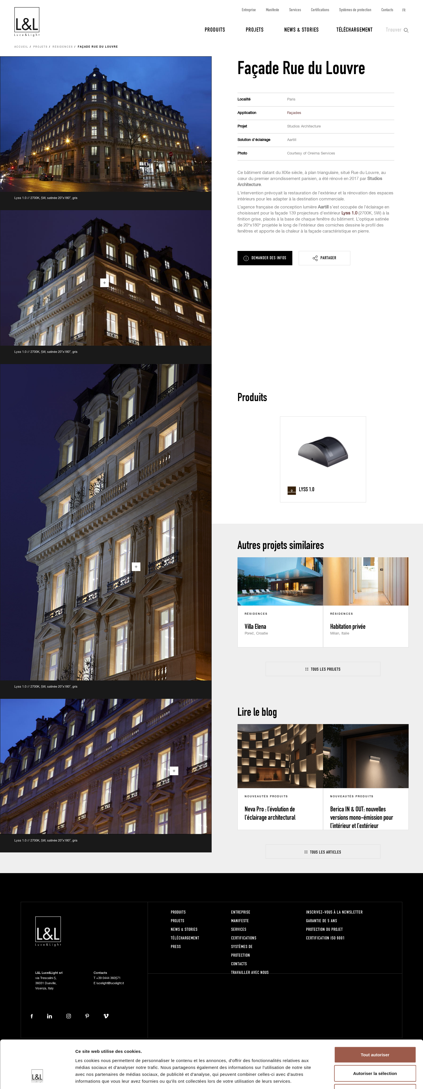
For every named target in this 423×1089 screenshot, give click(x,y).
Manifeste (272, 9)
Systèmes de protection (355, 9)
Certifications (320, 9)
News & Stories (301, 29)
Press (176, 946)
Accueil (21, 47)
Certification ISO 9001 (325, 938)
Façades (294, 113)
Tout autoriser (375, 1013)
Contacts (387, 9)
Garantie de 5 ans (321, 920)
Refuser (375, 1051)
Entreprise (249, 9)
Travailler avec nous (250, 972)
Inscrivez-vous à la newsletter (334, 912)
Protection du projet (324, 929)
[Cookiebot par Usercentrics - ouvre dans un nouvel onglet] (37, 1077)
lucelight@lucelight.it (110, 983)
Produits (215, 29)
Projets (255, 29)
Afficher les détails (316, 1077)
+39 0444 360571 (108, 978)
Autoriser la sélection (375, 1032)
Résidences (63, 47)
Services (295, 9)
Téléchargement (355, 29)
